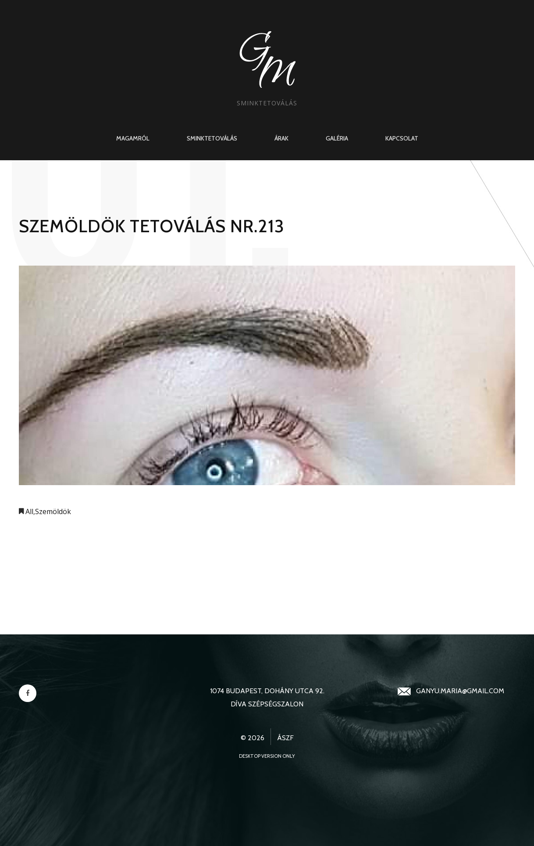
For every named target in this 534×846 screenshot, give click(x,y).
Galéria (337, 138)
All (29, 511)
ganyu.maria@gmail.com (460, 691)
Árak (281, 138)
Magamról (133, 138)
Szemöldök (53, 511)
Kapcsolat (401, 138)
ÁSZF (285, 738)
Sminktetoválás (212, 138)
